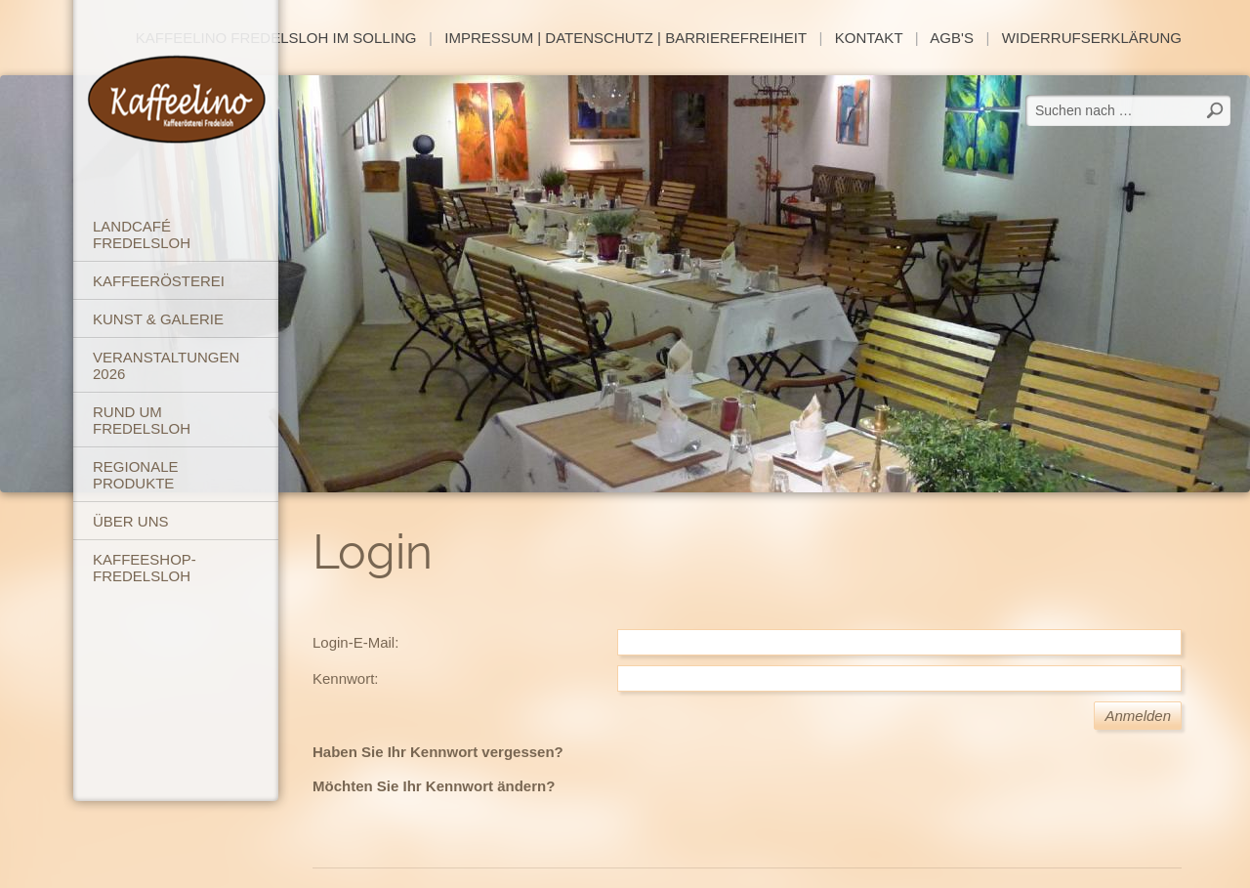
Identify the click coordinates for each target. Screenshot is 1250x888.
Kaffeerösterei (159, 281)
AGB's (952, 37)
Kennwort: (345, 678)
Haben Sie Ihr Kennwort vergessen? (437, 751)
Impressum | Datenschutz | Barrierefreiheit (625, 37)
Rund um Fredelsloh (141, 420)
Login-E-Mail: (355, 642)
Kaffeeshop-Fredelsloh (144, 567)
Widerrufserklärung (1092, 37)
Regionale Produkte (136, 474)
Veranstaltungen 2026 (166, 365)
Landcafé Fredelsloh (141, 234)
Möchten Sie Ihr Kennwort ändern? (433, 786)
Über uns (131, 521)
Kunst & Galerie (158, 319)
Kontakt (868, 37)
